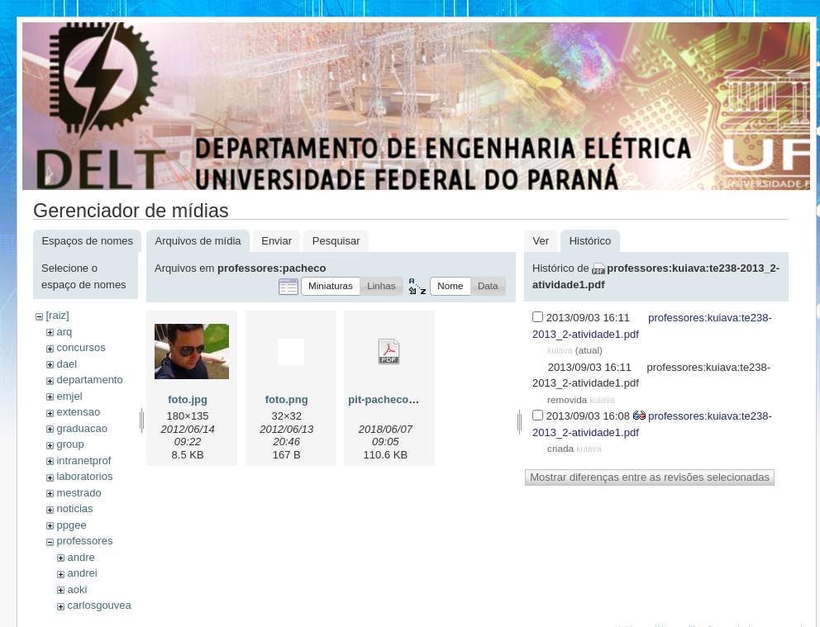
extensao (78, 412)
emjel (69, 396)
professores (84, 540)
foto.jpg (187, 399)
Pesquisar (336, 241)
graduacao (81, 428)
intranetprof (83, 460)
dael (66, 364)
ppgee (71, 525)
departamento (89, 379)
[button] (330, 286)
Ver (540, 241)
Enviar (276, 241)
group (69, 444)
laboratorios (84, 476)
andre (80, 557)
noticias (74, 508)
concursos (80, 347)
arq (64, 331)
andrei (82, 573)
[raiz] (57, 315)
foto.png (286, 399)
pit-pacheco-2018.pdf (401, 399)
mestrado (78, 493)
